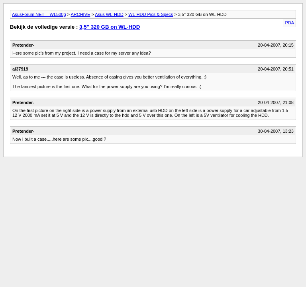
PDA (289, 22)
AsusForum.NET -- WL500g (39, 14)
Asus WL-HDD (109, 14)
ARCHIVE (80, 14)
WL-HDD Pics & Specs (150, 14)
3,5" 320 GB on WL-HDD (109, 27)
